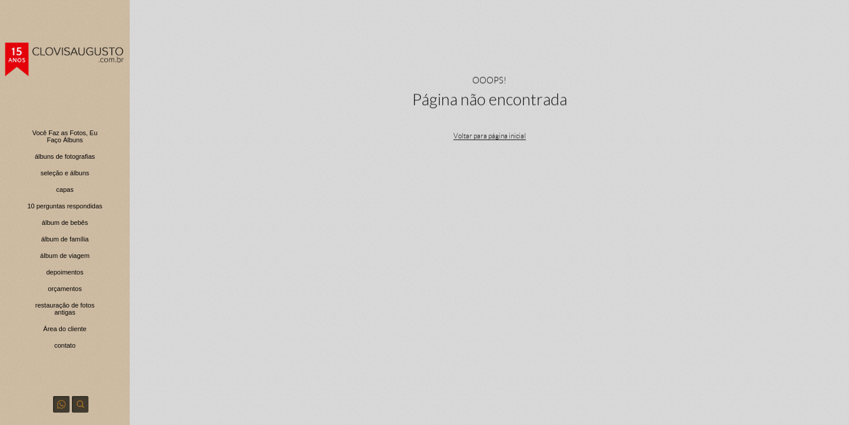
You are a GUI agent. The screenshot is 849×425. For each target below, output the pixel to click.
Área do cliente (64, 328)
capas (64, 189)
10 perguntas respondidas (64, 206)
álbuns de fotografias (65, 156)
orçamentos (64, 288)
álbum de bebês (65, 222)
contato (64, 345)
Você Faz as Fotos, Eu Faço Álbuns (65, 136)
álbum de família (65, 239)
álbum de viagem (65, 255)
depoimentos (65, 272)
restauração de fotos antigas (64, 309)
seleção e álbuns (65, 172)
